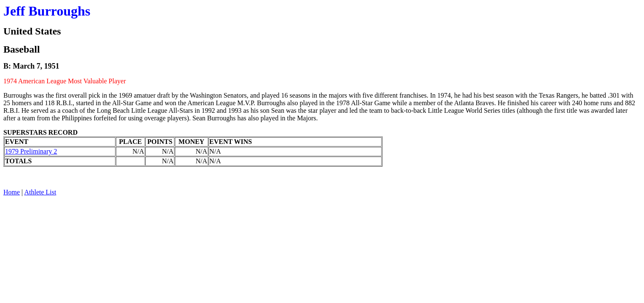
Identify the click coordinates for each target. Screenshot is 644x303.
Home (11, 192)
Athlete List (40, 192)
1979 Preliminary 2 (31, 151)
